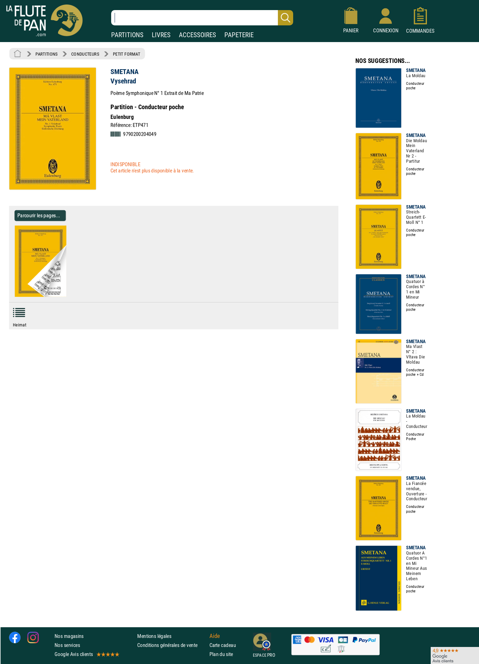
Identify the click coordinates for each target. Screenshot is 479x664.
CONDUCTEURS (85, 54)
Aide (214, 635)
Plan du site (221, 654)
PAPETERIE (239, 35)
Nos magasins (69, 636)
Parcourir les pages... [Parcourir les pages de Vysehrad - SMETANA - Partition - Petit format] (38, 215)
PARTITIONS (127, 35)
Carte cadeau (222, 645)
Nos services (67, 645)
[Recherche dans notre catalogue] (202, 17)
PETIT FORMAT (126, 54)
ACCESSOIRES (197, 35)
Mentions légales (154, 636)
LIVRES (161, 35)
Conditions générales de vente (171, 645)
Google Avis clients (86, 654)
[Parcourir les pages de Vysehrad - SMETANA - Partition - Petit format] (69, 295)
